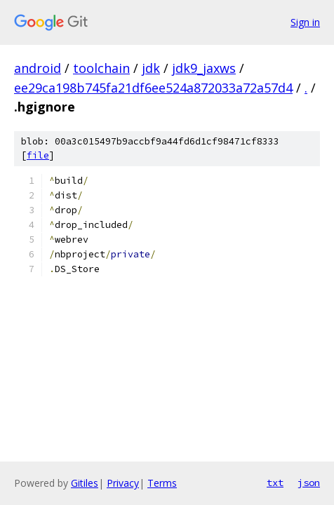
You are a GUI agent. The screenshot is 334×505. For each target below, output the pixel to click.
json (309, 482)
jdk (151, 68)
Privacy (123, 483)
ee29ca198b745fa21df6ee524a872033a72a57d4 (153, 87)
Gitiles (84, 483)
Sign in (305, 22)
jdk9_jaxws (204, 68)
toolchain (101, 68)
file (38, 155)
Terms (162, 483)
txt (275, 482)
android (37, 68)
